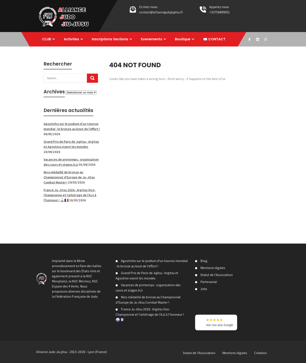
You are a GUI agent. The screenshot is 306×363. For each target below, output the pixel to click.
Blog (203, 261)
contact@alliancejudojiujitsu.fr (161, 12)
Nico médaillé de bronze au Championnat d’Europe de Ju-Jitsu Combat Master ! (69, 177)
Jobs (203, 289)
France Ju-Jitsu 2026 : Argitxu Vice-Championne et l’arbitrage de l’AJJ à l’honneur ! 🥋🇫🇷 (70, 195)
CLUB (46, 39)
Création (260, 353)
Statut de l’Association (216, 275)
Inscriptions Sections (110, 39)
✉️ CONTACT (214, 39)
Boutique (182, 39)
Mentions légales (212, 268)
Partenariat (208, 282)
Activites (71, 39)
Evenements (151, 39)
